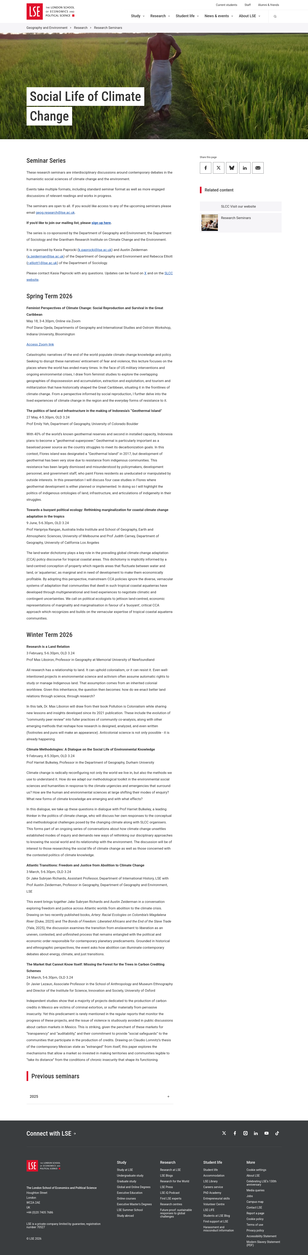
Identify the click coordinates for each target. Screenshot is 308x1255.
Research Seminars (108, 28)
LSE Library (210, 1181)
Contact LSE (254, 1207)
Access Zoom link (40, 344)
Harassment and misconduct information (218, 1229)
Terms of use (254, 1224)
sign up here (101, 223)
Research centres (171, 1204)
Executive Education (129, 1192)
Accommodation (214, 1175)
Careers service (213, 1187)
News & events (219, 16)
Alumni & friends (268, 5)
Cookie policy (254, 1219)
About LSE (250, 16)
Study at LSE (125, 1169)
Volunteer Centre (214, 1204)
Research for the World (174, 1181)
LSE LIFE (208, 1210)
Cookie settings (256, 1169)
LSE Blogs (166, 1175)
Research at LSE (170, 1169)
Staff (248, 5)
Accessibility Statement (261, 1236)
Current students (226, 5)
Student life (187, 16)
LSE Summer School (130, 1210)
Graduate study (126, 1181)
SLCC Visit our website (238, 206)
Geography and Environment (47, 28)
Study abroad (125, 1215)
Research (160, 16)
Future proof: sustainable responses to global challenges (176, 1213)
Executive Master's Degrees (134, 1204)
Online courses (126, 1198)
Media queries (255, 1190)
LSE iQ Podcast (169, 1192)
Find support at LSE (215, 1221)
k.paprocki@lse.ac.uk (95, 250)
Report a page (255, 1213)
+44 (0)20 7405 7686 (40, 1212)
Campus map (254, 1201)
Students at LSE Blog (216, 1215)
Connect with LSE (52, 1133)
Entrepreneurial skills (216, 1198)
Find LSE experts (170, 1198)
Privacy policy (255, 1230)
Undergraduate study (130, 1175)
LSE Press (166, 1187)
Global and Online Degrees (133, 1187)
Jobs (249, 1196)
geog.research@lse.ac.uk (55, 212)
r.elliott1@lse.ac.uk (42, 263)
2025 (100, 1096)
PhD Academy (212, 1192)
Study (138, 16)
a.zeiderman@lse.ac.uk (45, 256)
